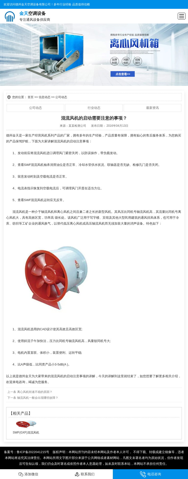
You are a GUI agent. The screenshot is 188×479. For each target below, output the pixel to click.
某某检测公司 (77, 125)
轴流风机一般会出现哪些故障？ (37, 397)
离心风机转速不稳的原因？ (34, 392)
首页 (31, 97)
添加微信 (28, 474)
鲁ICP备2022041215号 (33, 452)
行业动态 (94, 108)
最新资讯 (152, 108)
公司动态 (35, 108)
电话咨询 (150, 474)
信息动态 (44, 97)
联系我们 (84, 474)
